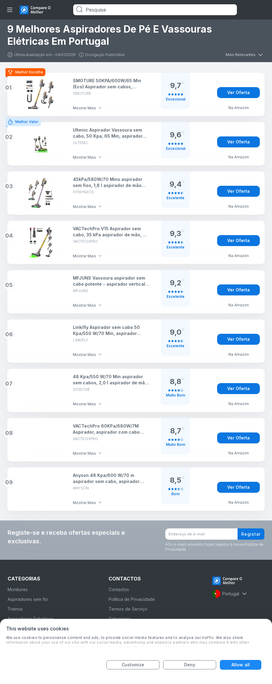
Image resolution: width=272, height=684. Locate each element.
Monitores (18, 589)
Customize (133, 664)
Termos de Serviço (128, 609)
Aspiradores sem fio (28, 599)
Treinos (15, 609)
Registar (251, 534)
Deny (189, 664)
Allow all (240, 664)
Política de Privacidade (132, 599)
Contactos (119, 589)
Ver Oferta (238, 92)
